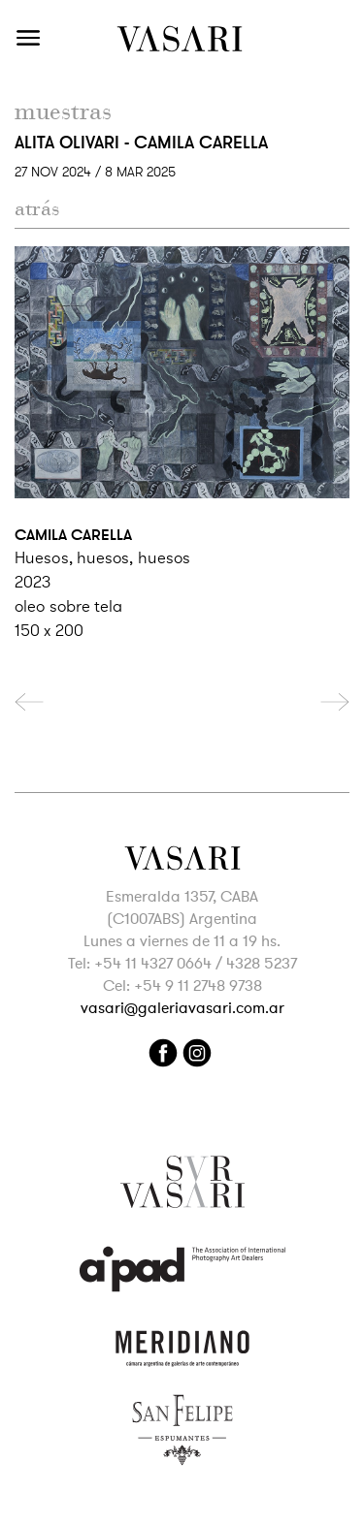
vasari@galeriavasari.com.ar (182, 1008)
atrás (37, 208)
